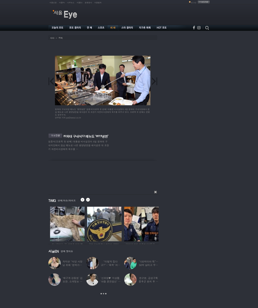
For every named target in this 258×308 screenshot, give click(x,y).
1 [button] (101, 293)
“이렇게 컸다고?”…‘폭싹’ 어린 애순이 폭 (110, 265)
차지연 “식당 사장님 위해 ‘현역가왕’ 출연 (72, 265)
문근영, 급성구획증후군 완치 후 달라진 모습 (148, 281)
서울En (79, 2)
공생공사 (88, 2)
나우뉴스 (70, 2)
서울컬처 (98, 2)
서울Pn (62, 2)
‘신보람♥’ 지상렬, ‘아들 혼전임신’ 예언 (110, 281)
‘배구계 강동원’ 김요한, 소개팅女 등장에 (72, 281)
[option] (62, 223)
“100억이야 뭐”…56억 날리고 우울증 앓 (148, 265)
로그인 (193, 2)
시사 (52, 38)
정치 (61, 38)
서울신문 (53, 2)
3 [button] (105, 293)
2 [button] (103, 293)
